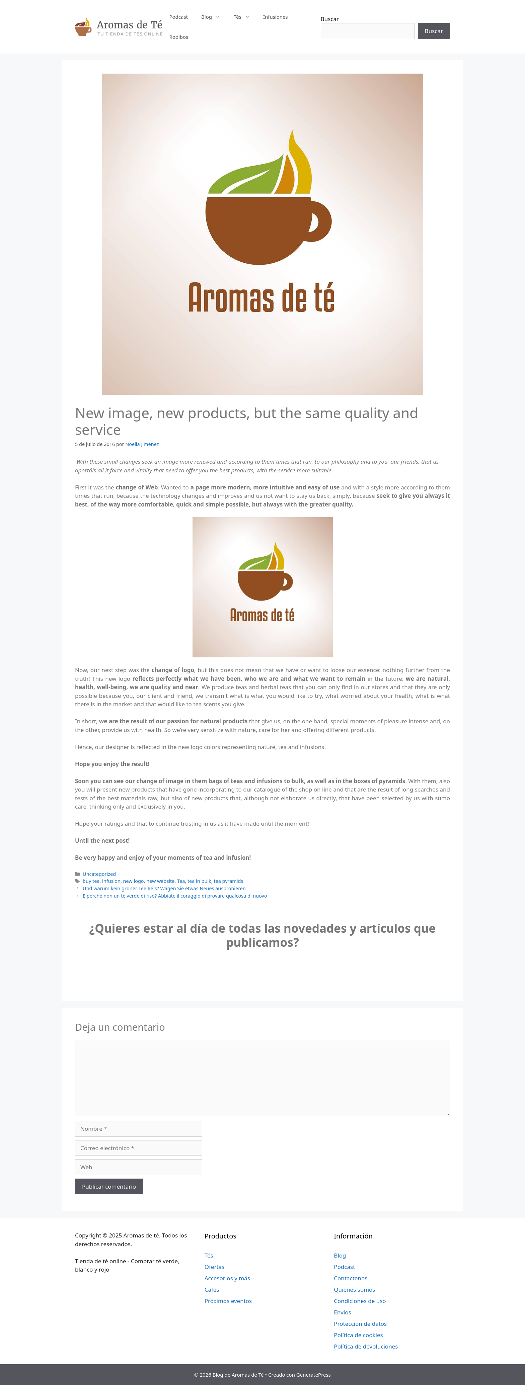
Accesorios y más (227, 1278)
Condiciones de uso (360, 1301)
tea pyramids (228, 881)
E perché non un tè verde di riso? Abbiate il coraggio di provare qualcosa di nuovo (175, 896)
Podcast (178, 16)
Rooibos (178, 36)
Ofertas (215, 1267)
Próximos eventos (228, 1301)
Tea (181, 881)
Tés (245, 17)
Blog (214, 17)
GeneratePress (313, 1374)
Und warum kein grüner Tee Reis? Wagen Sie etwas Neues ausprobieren (164, 888)
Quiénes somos (354, 1289)
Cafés (212, 1289)
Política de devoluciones (366, 1346)
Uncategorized (99, 874)
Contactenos (350, 1278)
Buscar (330, 19)
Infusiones (275, 16)
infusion (111, 881)
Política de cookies (358, 1335)
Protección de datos (360, 1323)
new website (160, 881)
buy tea (91, 881)
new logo (133, 881)
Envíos (342, 1312)
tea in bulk (199, 881)
